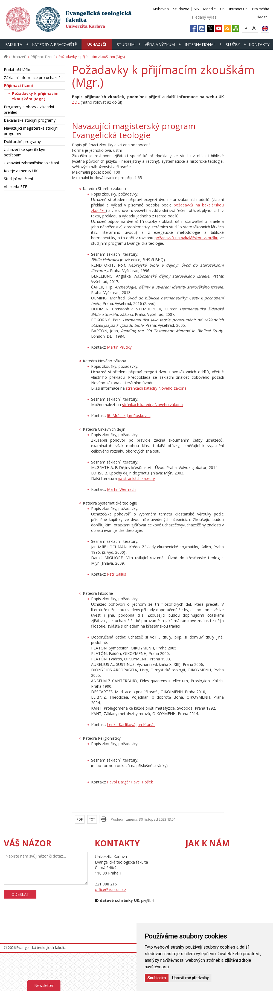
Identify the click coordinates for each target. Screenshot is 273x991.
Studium (126, 44)
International (200, 44)
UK (222, 8)
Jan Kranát (145, 724)
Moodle (209, 8)
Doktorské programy (22, 141)
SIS (196, 8)
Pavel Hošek (142, 782)
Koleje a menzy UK (20, 170)
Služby (233, 44)
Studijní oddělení (18, 178)
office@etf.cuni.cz (110, 889)
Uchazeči (96, 44)
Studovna (181, 8)
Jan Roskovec (138, 415)
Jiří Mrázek (116, 415)
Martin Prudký (119, 347)
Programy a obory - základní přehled (29, 109)
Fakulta (13, 44)
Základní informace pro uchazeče (33, 77)
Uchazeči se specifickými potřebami (25, 152)
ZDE (76, 102)
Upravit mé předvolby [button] (190, 978)
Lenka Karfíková (121, 724)
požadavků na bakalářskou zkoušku (186, 237)
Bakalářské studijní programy (30, 120)
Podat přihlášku (17, 69)
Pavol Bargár (118, 782)
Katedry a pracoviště (54, 44)
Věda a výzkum (160, 44)
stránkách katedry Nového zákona (156, 388)
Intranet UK (238, 8)
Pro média (260, 8)
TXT (92, 819)
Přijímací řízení (42, 56)
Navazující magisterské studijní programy (31, 131)
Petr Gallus (116, 574)
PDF (80, 819)
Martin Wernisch (121, 489)
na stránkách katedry (136, 478)
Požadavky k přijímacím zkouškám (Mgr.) (35, 96)
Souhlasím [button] (156, 978)
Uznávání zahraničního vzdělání (31, 162)
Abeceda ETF (15, 186)
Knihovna (161, 8)
